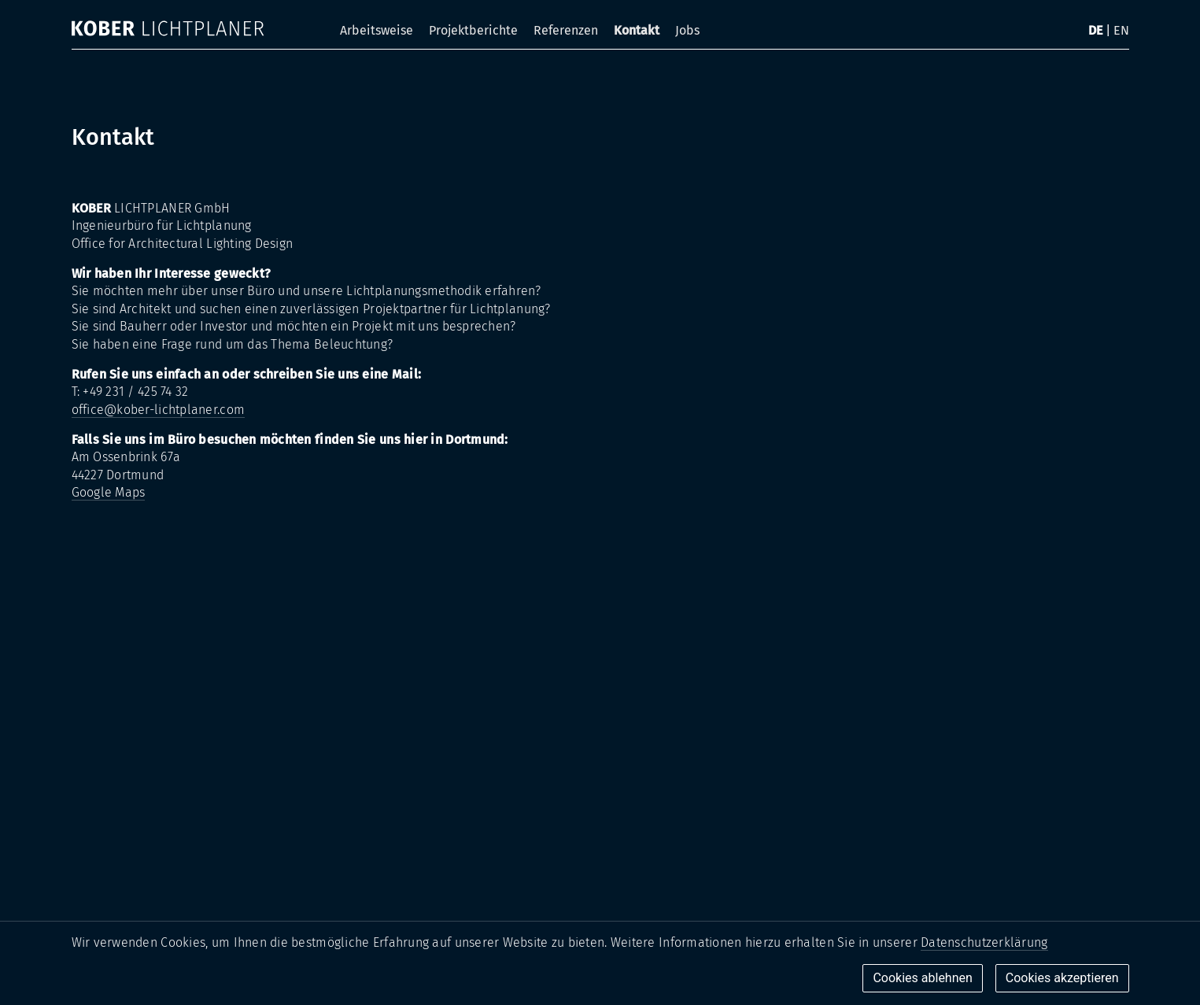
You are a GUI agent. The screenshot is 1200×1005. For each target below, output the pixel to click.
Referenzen (566, 30)
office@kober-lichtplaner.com (159, 409)
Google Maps (109, 492)
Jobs (687, 30)
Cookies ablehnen (922, 977)
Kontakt (636, 30)
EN (1121, 30)
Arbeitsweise (376, 30)
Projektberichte (473, 30)
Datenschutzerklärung (984, 942)
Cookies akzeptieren (1062, 977)
